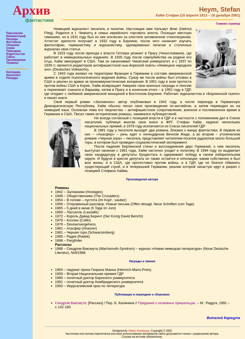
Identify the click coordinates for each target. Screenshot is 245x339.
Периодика (13, 50)
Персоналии (14, 33)
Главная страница (228, 23)
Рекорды (12, 78)
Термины (12, 62)
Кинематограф (16, 36)
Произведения (16, 59)
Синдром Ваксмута (70, 303)
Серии (10, 47)
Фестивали (13, 42)
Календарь (13, 72)
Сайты (10, 56)
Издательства (15, 53)
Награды (12, 39)
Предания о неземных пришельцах (166, 303)
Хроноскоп (13, 75)
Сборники (12, 45)
